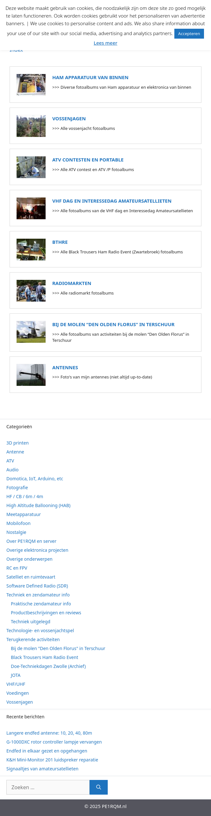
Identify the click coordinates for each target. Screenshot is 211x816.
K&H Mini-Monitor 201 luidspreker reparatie (52, 760)
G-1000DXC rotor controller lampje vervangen (54, 742)
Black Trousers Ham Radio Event (44, 657)
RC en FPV (16, 568)
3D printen (17, 443)
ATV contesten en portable (88, 159)
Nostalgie (16, 532)
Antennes (65, 367)
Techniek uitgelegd (30, 621)
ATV (10, 461)
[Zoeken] (99, 787)
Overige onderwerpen (29, 559)
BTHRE (60, 242)
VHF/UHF (15, 684)
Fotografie (17, 487)
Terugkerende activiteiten (33, 639)
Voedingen (17, 693)
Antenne (15, 452)
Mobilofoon (18, 523)
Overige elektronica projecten (37, 550)
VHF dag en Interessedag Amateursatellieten (111, 201)
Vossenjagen (69, 118)
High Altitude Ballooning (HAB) (38, 505)
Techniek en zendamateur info (38, 595)
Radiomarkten (71, 283)
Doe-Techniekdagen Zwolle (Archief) (48, 666)
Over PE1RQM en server (31, 541)
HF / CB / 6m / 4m (24, 496)
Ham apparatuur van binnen (90, 77)
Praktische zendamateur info (41, 604)
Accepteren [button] (189, 33)
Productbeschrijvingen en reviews (46, 613)
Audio (12, 470)
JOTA (15, 675)
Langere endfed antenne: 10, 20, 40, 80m (49, 733)
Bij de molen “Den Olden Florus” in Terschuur (113, 324)
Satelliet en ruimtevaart (30, 577)
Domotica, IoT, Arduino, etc (34, 478)
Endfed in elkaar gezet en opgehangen (46, 751)
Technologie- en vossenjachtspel (40, 630)
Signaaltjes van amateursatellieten (42, 769)
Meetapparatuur (23, 514)
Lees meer (105, 43)
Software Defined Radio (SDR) (37, 586)
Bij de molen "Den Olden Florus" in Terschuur (58, 648)
